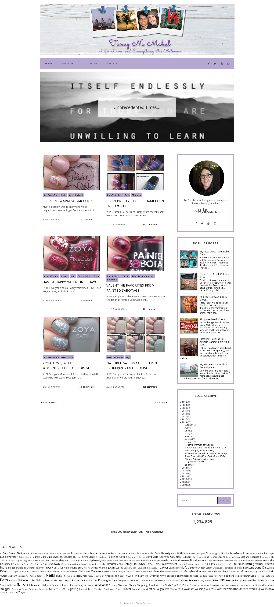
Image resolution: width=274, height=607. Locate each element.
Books (225, 553)
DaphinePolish (233, 557)
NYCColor (129, 575)
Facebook (151, 560)
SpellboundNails (228, 585)
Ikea (224, 564)
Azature (143, 553)
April (187, 436)
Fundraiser (18, 564)
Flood (176, 560)
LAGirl (111, 567)
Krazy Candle (100, 567)
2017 (184, 416)
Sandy (114, 585)
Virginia (173, 589)
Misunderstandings (218, 571)
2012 (184, 473)
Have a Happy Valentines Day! (69, 282)
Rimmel (74, 585)
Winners (221, 589)
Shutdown (154, 585)
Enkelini (122, 560)
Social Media (203, 585)
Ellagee (82, 560)
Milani (204, 571)
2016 (184, 419)
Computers (152, 556)
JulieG (56, 567)
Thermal (83, 589)
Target (24, 589)
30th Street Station (14, 553)
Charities (77, 557)
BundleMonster (51, 276)
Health (101, 564)
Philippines (43, 580)
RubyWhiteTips (86, 585)
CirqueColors (102, 557)
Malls (82, 571)
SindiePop (170, 585)
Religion (46, 585)
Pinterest (135, 580)
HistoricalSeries (114, 564)
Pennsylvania (249, 575)
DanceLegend (218, 556)
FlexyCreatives (145, 603)
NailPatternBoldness (35, 575)
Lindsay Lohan (204, 567)
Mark (87, 571)
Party (221, 575)
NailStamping (70, 575)
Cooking (175, 557)
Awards (135, 553)
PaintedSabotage (146, 276)
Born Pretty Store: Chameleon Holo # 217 (205, 447)
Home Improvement (165, 564)
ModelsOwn (234, 571)
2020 (184, 407)
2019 (184, 410)
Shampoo (123, 585)
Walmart (189, 589)
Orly (162, 575)
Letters (178, 567)
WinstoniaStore (85, 276)
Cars (43, 556)
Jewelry (49, 567)
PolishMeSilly (155, 580)
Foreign (202, 560)
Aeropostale (64, 553)
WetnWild (211, 589)
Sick (162, 585)
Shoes (132, 585)
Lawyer (164, 567)
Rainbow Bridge (263, 580)
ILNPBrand (238, 564)
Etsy (143, 560)
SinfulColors (183, 585)
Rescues (56, 585)
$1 (1, 553)
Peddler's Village (233, 575)
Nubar (121, 575)
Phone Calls (78, 580)
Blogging (216, 553)
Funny (27, 564)
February (189, 442)
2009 (184, 482)
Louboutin (24, 571)
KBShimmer (66, 567)
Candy (36, 556)
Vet (167, 589)
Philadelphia (26, 580)
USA (143, 589)
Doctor (3, 560)
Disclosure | (91, 63)
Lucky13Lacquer (44, 571)
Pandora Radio (206, 575)
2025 (184, 402)
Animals (94, 553)
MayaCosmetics (111, 571)
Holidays (64, 276)
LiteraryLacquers (221, 567)
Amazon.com (80, 553)
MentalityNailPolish (174, 571)
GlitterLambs (67, 564)
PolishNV (166, 580)
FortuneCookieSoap (244, 560)
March (188, 439)
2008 (184, 484)
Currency (196, 557)
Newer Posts (49, 402)
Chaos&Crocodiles (62, 556)
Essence (131, 560)
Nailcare (21, 575)
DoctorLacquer (15, 560)
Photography (107, 580)
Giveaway (54, 564)
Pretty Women (205, 580)
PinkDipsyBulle (123, 580)
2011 (184, 476)
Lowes (33, 571)
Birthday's (182, 553)
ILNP (229, 564)
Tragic (118, 589)
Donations (45, 560)
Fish (170, 560)
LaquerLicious (130, 567)
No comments (86, 219)
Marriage (97, 571)
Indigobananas (15, 567)
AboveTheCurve (50, 553)
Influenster (29, 567)
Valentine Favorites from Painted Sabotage (206, 453)
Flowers (184, 560)
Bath (157, 553)
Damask (206, 556)
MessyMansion (192, 571)
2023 (184, 405)
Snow (193, 585)
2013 (184, 470)
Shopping (142, 585)
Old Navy (139, 575)
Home (149, 564)
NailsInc (59, 575)
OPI (147, 575)
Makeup (74, 571)
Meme (139, 571)
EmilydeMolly (93, 560)
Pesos (260, 575)
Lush (54, 571)
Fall (158, 560)
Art (116, 553)
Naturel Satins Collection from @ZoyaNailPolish (200, 460)
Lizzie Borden (236, 567)
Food (193, 560)
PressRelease (189, 580)
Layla (171, 567)
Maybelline (124, 571)
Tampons (16, 589)
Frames (258, 560)
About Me (36, 553)
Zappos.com (6, 592)
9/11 (28, 553)
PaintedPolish (172, 575)
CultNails (187, 556)
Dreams (54, 560)
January (188, 464)
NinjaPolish (99, 575)
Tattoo (52, 589)
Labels (110, 63)
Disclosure (265, 557)
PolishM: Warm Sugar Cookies (70, 201)
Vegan (160, 589)
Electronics (71, 560)
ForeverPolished (215, 560)
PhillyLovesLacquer (61, 580)
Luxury (60, 571)
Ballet (151, 553)
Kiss (85, 567)
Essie (138, 560)
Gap (32, 564)
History (128, 564)
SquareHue (249, 585)
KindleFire (77, 567)
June (187, 430)
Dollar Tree (34, 560)
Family (164, 560)
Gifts (44, 564)
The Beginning (69, 589)
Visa (180, 589)
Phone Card (92, 580)
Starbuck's (260, 585)
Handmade (92, 564)
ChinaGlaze (88, 556)
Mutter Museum (8, 575)
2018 (184, 413)
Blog (208, 553)
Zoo (15, 592)
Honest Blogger (185, 564)
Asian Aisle (125, 553)
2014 (184, 467)
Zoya (96, 276)
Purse (248, 580)
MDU (132, 571)
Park (216, 575)
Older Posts (158, 402)
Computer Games (136, 557)
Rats (21, 584)
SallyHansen (102, 585)
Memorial (147, 571)
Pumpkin (240, 580)
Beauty (165, 553)
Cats (49, 556)
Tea (58, 589)
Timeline (98, 589)
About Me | (68, 63)
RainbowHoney (8, 585)
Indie (63, 195)
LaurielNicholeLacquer (148, 567)
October (189, 424)
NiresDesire (111, 575)
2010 (184, 479)
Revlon (65, 585)
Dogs (25, 560)
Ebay (61, 560)
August (188, 427)
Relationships (33, 585)
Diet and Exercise (250, 556)
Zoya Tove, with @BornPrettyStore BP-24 (205, 456)
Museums (262, 571)
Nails (70, 195)
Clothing (113, 556)
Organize (155, 575)
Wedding (200, 589)
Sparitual (214, 585)
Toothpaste (109, 589)
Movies (245, 571)
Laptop (119, 567)
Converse (164, 556)
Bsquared (254, 553)
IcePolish (206, 564)
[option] (137, 107)
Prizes (216, 580)
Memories (158, 571)
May (187, 433)
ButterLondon (25, 557)
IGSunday (216, 564)
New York (82, 575)
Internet (40, 567)
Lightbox (192, 567)
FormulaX (228, 560)
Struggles (5, 589)
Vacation (151, 589)
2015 (184, 422)
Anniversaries (106, 553)
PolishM (79, 195)
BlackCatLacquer (197, 553)
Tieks (90, 589)
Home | (50, 63)
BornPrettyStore (51, 195)
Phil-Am (13, 580)
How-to (197, 564)
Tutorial (136, 589)
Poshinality (176, 580)
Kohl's (90, 567)
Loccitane (248, 567)
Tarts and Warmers (38, 589)
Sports (240, 585)
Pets (4, 580)
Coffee (123, 556)
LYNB (66, 571)
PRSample (136, 195)
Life (184, 567)
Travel (126, 589)
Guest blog (80, 564)
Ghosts (38, 564)
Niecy (90, 575)
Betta (173, 553)
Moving (253, 571)
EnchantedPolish (110, 560)
